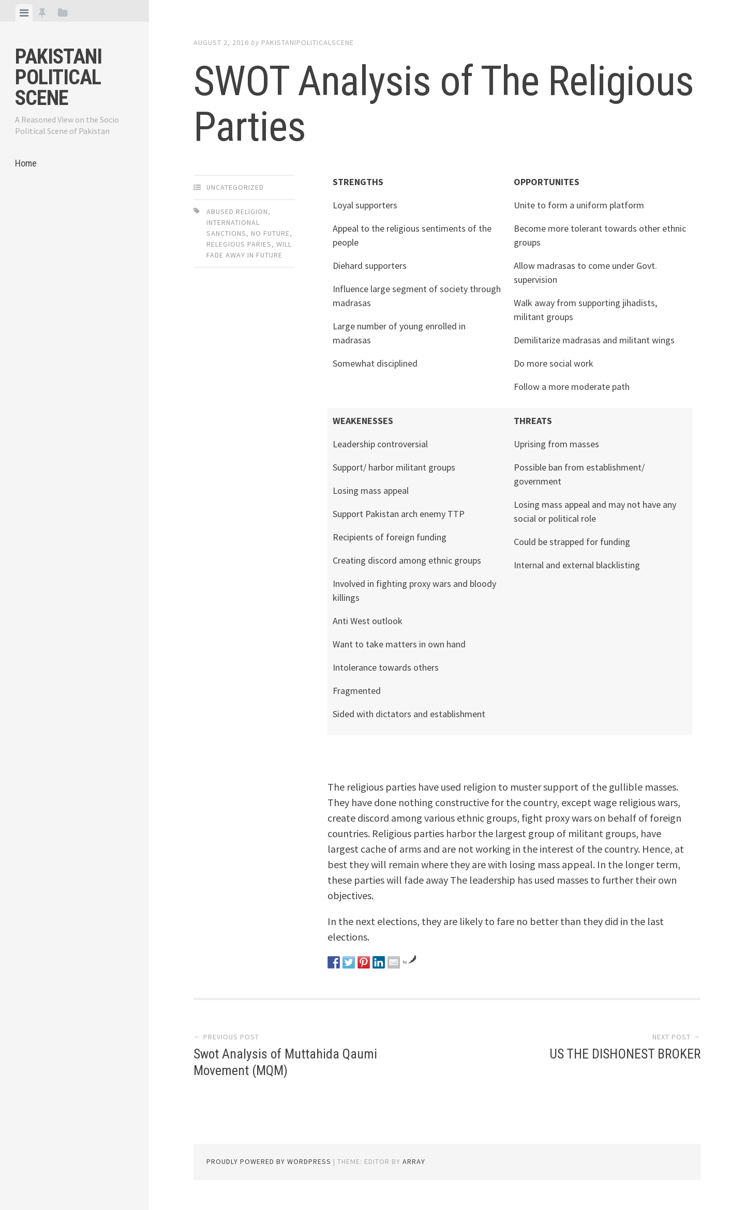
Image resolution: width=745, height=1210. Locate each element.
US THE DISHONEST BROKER (624, 1054)
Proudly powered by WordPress (268, 1161)
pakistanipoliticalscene (307, 42)
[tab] (24, 13)
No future (270, 233)
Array (414, 1161)
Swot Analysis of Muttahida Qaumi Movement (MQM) (286, 1062)
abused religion (237, 211)
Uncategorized (235, 187)
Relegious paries (239, 244)
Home (26, 163)
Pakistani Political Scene (58, 77)
